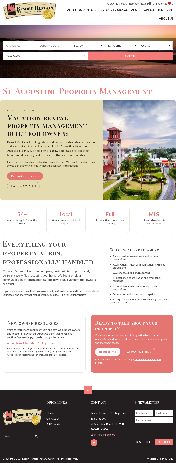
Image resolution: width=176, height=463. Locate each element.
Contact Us (53, 418)
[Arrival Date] (20, 45)
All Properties (54, 423)
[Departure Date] (54, 45)
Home (50, 413)
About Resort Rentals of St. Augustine (30, 343)
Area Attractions (158, 10)
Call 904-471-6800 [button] (23, 186)
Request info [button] (107, 352)
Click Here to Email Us (103, 434)
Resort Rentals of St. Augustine (29, 10)
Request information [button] (25, 176)
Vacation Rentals (81, 10)
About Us (166, 18)
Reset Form (143, 442)
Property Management (120, 10)
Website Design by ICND (160, 458)
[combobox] (88, 45)
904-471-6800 (117, 4)
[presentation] (153, 429)
